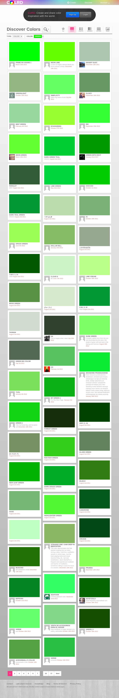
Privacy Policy (75, 684)
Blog (48, 684)
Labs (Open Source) (23, 684)
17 (51, 673)
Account (103, 2)
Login (85, 15)
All (63, 29)
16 (46, 673)
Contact (10, 684)
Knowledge (39, 684)
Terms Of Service (60, 684)
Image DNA (108, 29)
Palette (81, 29)
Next (57, 673)
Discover (88, 2)
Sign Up (72, 15)
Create (73, 2)
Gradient (90, 29)
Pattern (99, 29)
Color (72, 29)
